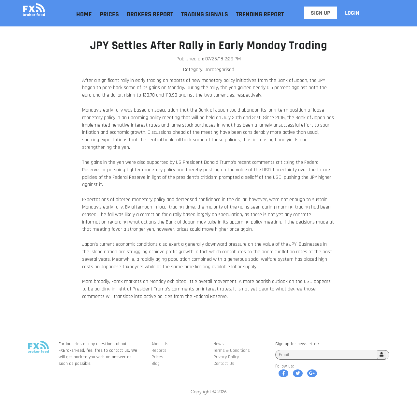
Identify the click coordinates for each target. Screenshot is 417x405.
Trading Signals (204, 14)
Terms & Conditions (231, 350)
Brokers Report (150, 14)
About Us (159, 344)
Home (84, 14)
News (218, 344)
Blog (155, 363)
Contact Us (223, 363)
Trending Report (260, 14)
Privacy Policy (226, 357)
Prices (109, 14)
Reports (158, 350)
